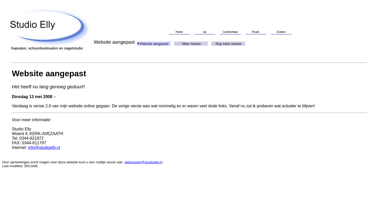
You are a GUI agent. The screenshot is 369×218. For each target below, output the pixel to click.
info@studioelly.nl (44, 147)
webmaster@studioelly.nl (143, 162)
